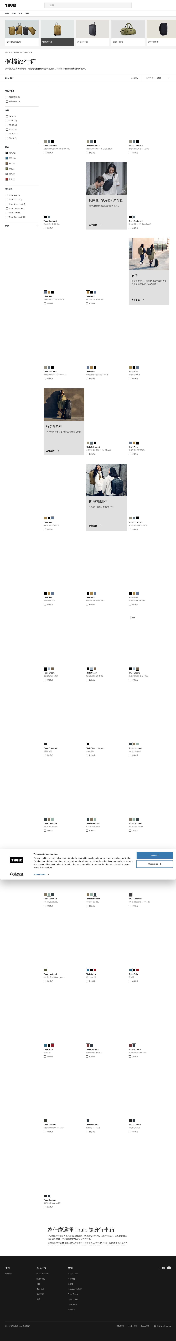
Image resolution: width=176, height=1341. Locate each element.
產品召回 (40, 1289)
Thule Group (73, 1299)
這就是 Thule (73, 1273)
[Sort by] (163, 78)
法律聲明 (71, 1309)
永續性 (70, 1284)
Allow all (155, 1317)
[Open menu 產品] (8, 13)
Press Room (73, 1294)
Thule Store (72, 1304)
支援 (38, 1299)
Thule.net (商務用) (75, 1289)
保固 (38, 1284)
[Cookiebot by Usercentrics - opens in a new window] (16, 1336)
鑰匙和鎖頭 (41, 1279)
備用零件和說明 (43, 1273)
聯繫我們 (8, 1273)
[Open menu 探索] (22, 13)
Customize (154, 1325)
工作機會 (71, 1279)
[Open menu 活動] (15, 13)
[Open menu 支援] (28, 13)
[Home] (24, 5)
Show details (39, 1336)
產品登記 (40, 1294)
